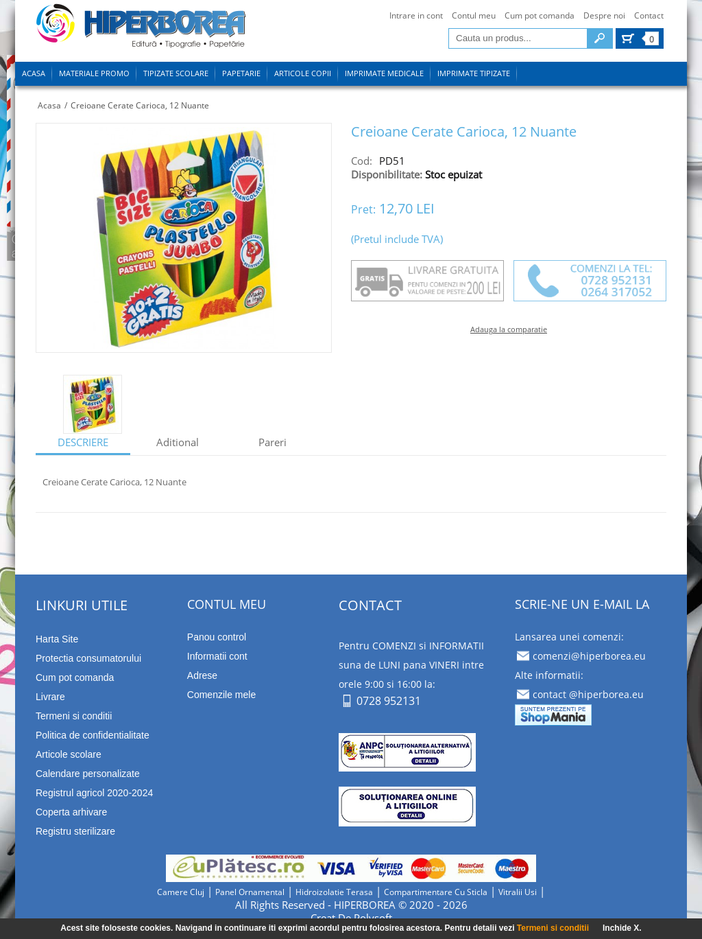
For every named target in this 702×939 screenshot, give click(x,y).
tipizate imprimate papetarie (141, 28)
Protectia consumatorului (88, 658)
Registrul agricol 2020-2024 (94, 792)
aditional (177, 442)
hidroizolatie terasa (334, 892)
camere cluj (180, 892)
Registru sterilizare (75, 831)
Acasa (49, 105)
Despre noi (604, 15)
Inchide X (621, 928)
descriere (83, 442)
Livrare (50, 696)
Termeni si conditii (553, 928)
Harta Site (57, 639)
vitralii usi (517, 892)
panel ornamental (250, 892)
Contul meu (474, 15)
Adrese (202, 675)
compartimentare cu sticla (435, 892)
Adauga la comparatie (508, 329)
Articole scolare (68, 754)
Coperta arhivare (71, 812)
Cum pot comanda (539, 15)
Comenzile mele (221, 694)
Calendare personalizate (88, 773)
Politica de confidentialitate (92, 735)
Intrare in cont (416, 15)
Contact (649, 15)
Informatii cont (217, 656)
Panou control (216, 636)
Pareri (272, 442)
